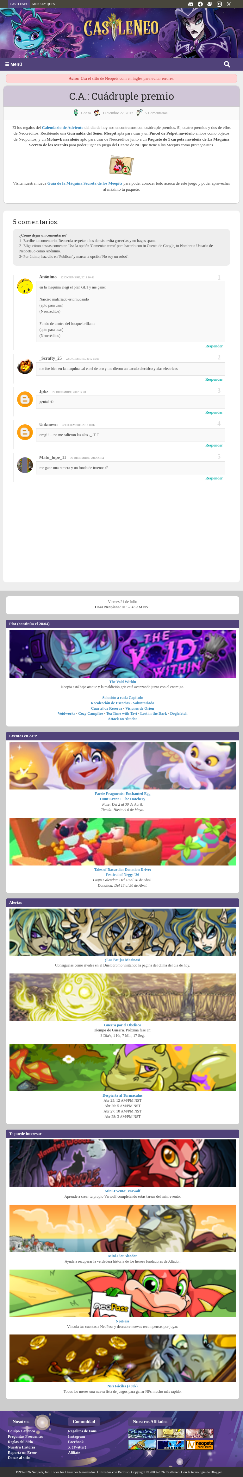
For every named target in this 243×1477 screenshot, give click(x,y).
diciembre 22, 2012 (118, 113)
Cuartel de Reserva (106, 708)
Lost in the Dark (153, 713)
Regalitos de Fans (82, 1431)
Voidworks (66, 713)
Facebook (76, 1442)
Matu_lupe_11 (52, 457)
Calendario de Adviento (62, 127)
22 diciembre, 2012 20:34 (87, 458)
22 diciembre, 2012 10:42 (77, 277)
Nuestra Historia (21, 1447)
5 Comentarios (156, 113)
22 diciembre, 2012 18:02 (78, 425)
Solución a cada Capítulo (123, 697)
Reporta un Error (22, 1452)
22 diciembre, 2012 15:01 (82, 358)
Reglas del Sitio (20, 1442)
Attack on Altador (122, 719)
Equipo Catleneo (21, 1431)
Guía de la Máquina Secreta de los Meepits (84, 183)
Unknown (48, 424)
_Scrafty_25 (50, 358)
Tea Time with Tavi (121, 713)
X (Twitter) (77, 1447)
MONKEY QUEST (44, 4)
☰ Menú (13, 64)
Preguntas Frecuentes (25, 1436)
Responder (214, 346)
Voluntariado (143, 703)
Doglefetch (179, 713)
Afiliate (74, 1452)
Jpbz (43, 391)
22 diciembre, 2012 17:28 (69, 392)
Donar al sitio (19, 1457)
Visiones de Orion (139, 708)
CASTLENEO (19, 4)
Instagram (76, 1436)
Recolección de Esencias (110, 703)
